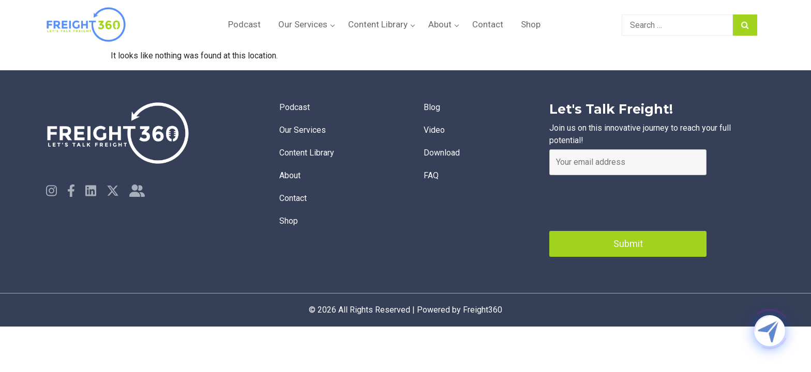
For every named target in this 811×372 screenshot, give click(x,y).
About (440, 24)
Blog (432, 107)
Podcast (244, 24)
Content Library (378, 24)
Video (434, 130)
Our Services (302, 24)
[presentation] (628, 200)
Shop (530, 24)
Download (442, 153)
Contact (487, 24)
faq (431, 175)
